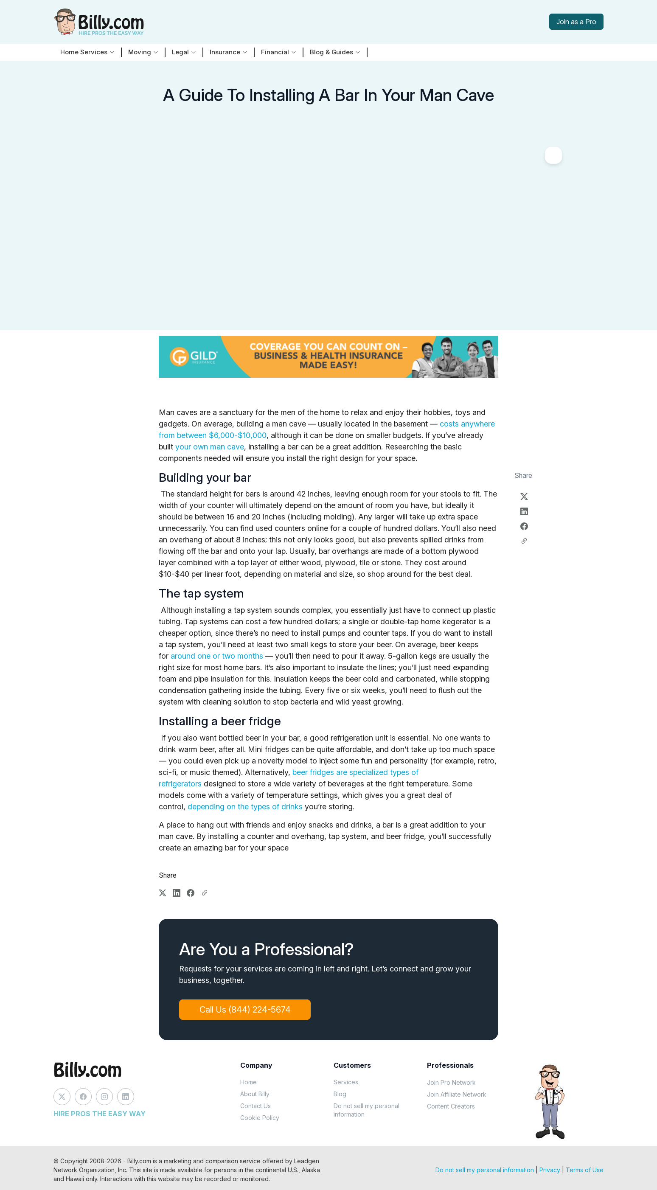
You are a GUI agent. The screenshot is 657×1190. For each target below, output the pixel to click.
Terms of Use (585, 1169)
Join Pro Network (451, 1082)
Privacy (549, 1169)
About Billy (255, 1093)
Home (248, 1082)
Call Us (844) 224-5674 (245, 1010)
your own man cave (209, 446)
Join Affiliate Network (456, 1094)
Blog (340, 1093)
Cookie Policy (259, 1117)
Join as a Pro (576, 21)
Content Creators (451, 1106)
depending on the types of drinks (245, 806)
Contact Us (255, 1105)
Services (346, 1082)
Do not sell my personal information (366, 1110)
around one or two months (217, 655)
